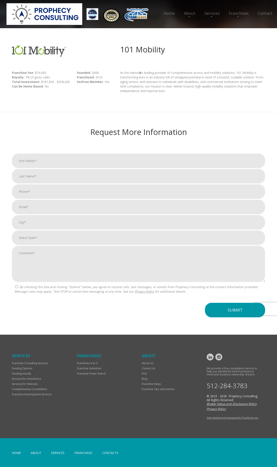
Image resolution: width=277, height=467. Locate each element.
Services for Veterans (25, 384)
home (16, 453)
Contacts (110, 453)
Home (169, 13)
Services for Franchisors (26, 379)
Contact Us (148, 368)
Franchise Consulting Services (30, 363)
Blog (144, 379)
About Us (147, 363)
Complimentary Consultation (29, 389)
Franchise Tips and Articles (158, 389)
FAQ (144, 373)
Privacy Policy (144, 293)
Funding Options (22, 368)
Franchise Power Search (91, 373)
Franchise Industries (89, 368)
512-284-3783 (227, 386)
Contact (265, 13)
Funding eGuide (21, 373)
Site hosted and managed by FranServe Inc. (233, 418)
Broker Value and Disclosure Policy (232, 404)
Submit (235, 312)
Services (212, 13)
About (189, 13)
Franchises (239, 13)
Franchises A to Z (87, 363)
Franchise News (151, 384)
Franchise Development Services (32, 394)
